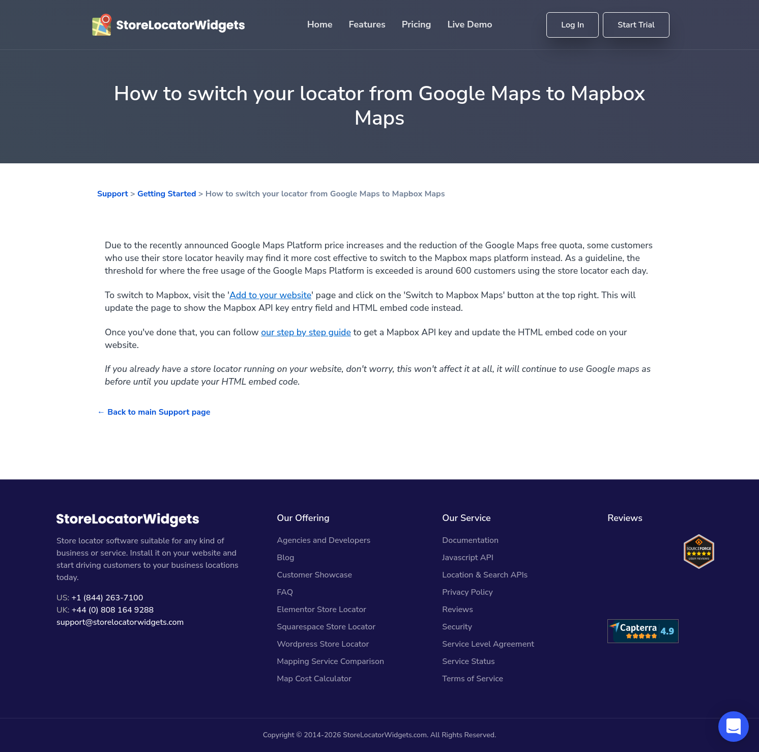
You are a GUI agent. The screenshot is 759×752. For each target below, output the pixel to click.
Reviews (457, 609)
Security (457, 626)
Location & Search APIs (485, 575)
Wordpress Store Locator (323, 644)
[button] (733, 726)
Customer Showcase (314, 575)
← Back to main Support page (153, 412)
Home (320, 24)
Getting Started (166, 193)
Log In (572, 25)
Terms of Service (472, 678)
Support (112, 193)
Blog (285, 557)
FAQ (285, 592)
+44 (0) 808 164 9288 (113, 610)
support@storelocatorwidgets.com (120, 622)
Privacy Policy (467, 592)
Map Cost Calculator (314, 678)
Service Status (468, 661)
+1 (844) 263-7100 (107, 597)
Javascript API (467, 557)
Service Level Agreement (488, 644)
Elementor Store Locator (321, 609)
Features (367, 24)
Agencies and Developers (323, 540)
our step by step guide (306, 332)
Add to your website (270, 295)
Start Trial (636, 25)
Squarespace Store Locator (326, 626)
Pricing (416, 24)
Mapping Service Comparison (330, 661)
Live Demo (469, 24)
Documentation (470, 540)
